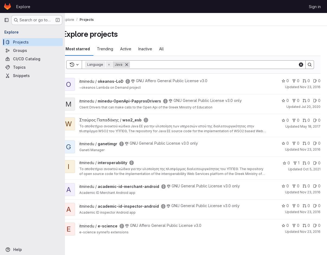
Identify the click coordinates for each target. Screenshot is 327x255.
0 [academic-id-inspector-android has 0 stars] (285, 205)
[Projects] (32, 42)
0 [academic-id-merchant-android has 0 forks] (295, 186)
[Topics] (32, 67)
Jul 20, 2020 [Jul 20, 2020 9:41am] (311, 107)
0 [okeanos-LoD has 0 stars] (285, 80)
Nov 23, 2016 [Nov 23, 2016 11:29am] (310, 87)
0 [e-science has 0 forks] (295, 225)
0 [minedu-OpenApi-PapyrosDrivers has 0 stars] (285, 100)
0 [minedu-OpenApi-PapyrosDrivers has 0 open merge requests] (306, 100)
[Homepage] (7, 6)
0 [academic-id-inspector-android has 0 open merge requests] (306, 205)
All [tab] (171, 49)
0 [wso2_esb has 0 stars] (285, 120)
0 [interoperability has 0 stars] (286, 163)
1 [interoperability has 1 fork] (296, 163)
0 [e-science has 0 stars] (285, 225)
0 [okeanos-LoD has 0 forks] (295, 80)
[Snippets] (32, 76)
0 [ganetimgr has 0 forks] (295, 143)
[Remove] (136, 64)
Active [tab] (135, 49)
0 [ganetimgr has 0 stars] (285, 143)
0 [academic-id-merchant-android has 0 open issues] (317, 186)
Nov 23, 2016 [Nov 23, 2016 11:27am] (310, 149)
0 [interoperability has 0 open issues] (317, 163)
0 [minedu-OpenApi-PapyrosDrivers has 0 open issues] (317, 100)
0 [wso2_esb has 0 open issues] (317, 120)
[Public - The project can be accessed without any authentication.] (137, 81)
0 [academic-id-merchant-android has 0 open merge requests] (306, 186)
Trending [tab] (114, 49)
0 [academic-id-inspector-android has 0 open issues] (317, 205)
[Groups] (32, 50)
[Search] (218, 64)
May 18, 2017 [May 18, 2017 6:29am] (310, 126)
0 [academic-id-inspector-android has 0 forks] (295, 205)
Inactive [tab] (155, 49)
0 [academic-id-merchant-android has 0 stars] (285, 186)
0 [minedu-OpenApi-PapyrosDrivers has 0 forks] (295, 100)
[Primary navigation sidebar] (6, 20)
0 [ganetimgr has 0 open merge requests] (306, 143)
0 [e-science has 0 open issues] (317, 225)
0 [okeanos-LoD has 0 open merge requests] (306, 80)
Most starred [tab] (87, 49)
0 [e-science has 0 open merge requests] (306, 225)
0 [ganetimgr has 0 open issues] (317, 143)
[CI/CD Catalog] (32, 59)
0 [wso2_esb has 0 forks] (295, 120)
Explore (23, 6)
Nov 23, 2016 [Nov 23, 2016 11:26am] (310, 192)
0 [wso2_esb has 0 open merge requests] (306, 120)
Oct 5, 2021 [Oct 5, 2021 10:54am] (312, 169)
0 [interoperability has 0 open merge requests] (306, 163)
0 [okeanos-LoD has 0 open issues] (317, 80)
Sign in (315, 6)
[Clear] (301, 64)
